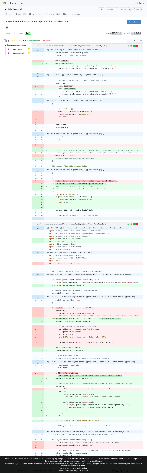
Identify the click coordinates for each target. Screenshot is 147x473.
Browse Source (134, 22)
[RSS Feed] (102, 9)
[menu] (140, 41)
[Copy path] (107, 46)
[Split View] (135, 41)
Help (21, 3)
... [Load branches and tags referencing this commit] (7, 27)
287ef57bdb (116, 33)
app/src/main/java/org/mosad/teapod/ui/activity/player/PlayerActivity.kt (71, 46)
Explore (13, 3)
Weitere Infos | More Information (73, 468)
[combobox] (129, 41)
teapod (18, 9)
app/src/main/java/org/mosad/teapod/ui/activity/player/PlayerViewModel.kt (71, 224)
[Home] (4, 3)
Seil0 (10, 9)
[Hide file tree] (5, 41)
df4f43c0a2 (136, 33)
